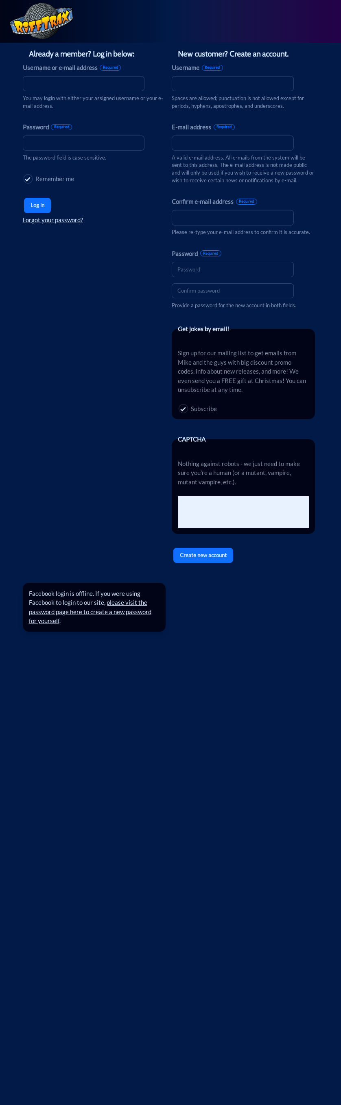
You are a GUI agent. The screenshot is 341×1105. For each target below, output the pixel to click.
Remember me (49, 178)
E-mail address (203, 127)
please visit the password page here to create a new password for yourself (90, 611)
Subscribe (198, 408)
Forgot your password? (53, 219)
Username (197, 67)
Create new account (203, 555)
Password (47, 127)
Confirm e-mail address (214, 201)
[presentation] (240, 512)
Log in (37, 205)
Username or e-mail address (72, 67)
